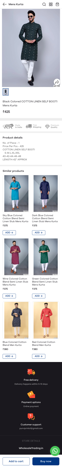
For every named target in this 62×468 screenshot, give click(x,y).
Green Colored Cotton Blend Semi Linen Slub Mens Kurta (45, 281)
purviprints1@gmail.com (31, 428)
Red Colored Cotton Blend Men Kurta (43, 343)
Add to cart (16, 461)
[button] (6, 92)
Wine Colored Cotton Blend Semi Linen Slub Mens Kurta (15, 281)
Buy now (45, 461)
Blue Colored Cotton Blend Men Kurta (14, 343)
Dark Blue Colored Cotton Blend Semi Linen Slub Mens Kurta (45, 218)
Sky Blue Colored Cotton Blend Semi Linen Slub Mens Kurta (15, 218)
